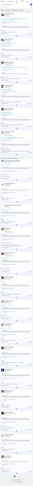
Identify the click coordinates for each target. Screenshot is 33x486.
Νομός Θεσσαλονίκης (7, 11)
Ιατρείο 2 (5, 30)
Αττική (2, 11)
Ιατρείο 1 (2, 30)
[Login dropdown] (27, 1)
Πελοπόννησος (21, 11)
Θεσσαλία (16, 11)
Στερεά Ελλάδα (27, 11)
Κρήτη (13, 11)
